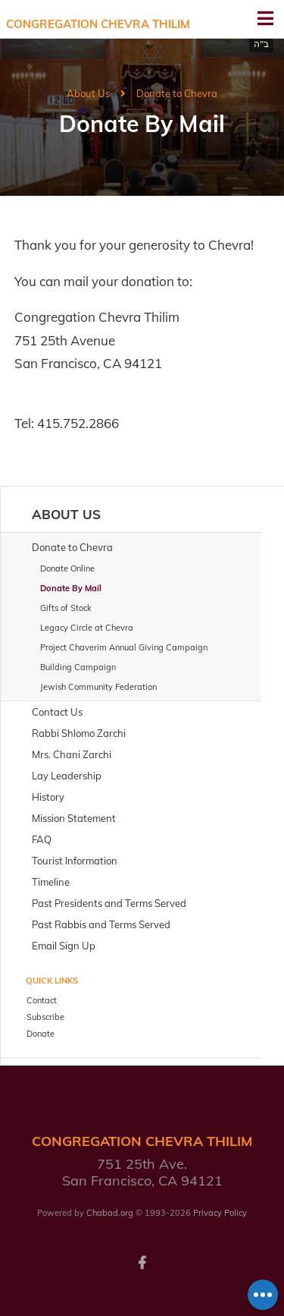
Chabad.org (109, 1212)
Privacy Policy (220, 1212)
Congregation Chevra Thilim (98, 24)
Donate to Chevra (176, 93)
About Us (88, 93)
